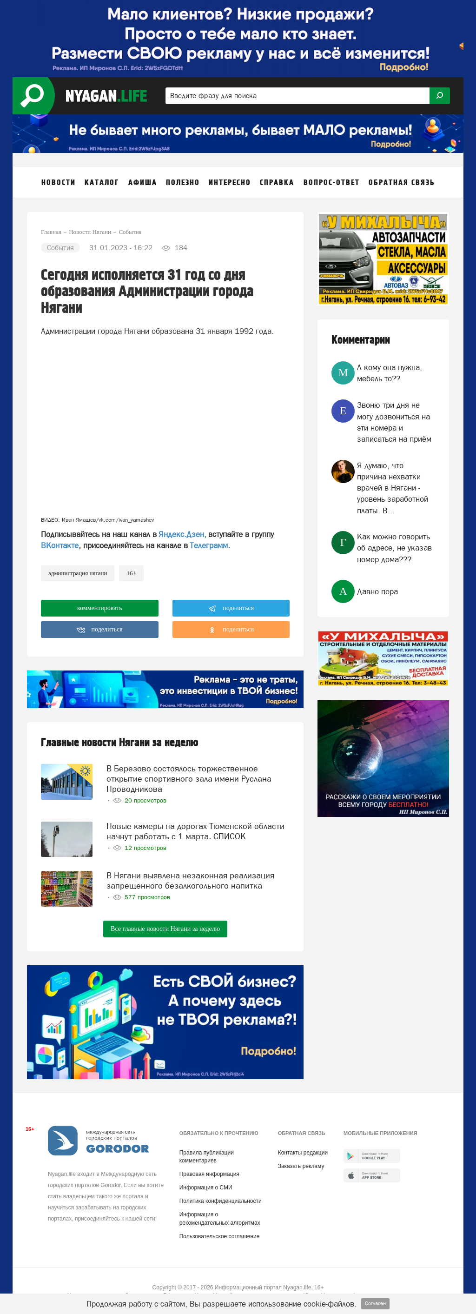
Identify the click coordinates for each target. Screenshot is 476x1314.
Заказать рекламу (301, 1164)
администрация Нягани (77, 573)
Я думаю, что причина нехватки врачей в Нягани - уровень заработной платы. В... (392, 488)
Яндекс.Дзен (181, 534)
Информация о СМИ (205, 1185)
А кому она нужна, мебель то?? (389, 373)
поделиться (231, 608)
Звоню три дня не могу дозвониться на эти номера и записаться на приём (394, 422)
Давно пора (377, 591)
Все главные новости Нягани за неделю (165, 926)
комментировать (99, 607)
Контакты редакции (303, 1151)
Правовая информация (209, 1172)
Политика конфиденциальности (220, 1199)
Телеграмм (209, 545)
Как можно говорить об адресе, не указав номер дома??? (394, 548)
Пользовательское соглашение (219, 1234)
